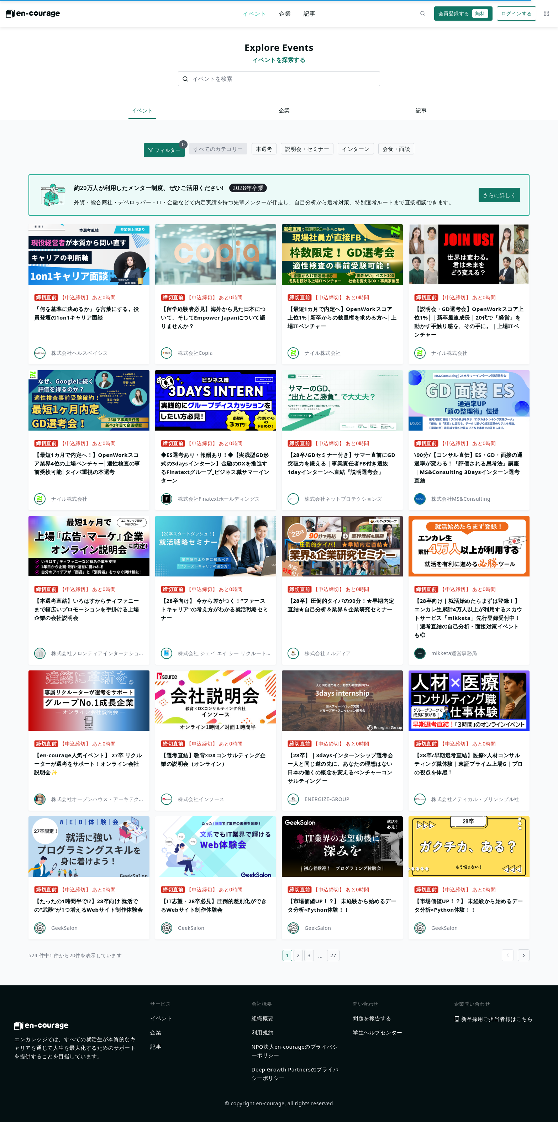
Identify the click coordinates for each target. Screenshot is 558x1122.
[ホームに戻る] (33, 16)
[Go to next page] (524, 955)
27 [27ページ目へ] (333, 955)
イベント (254, 13)
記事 (309, 13)
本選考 (264, 148)
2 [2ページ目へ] (298, 955)
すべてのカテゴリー (218, 148)
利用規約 (263, 1032)
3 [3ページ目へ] (309, 955)
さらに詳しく (499, 195)
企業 (285, 13)
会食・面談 (396, 148)
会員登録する (463, 13)
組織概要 (263, 1018)
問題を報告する (372, 1018)
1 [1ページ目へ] (287, 955)
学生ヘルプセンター (377, 1032)
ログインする (516, 13)
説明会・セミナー (307, 148)
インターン (356, 148)
